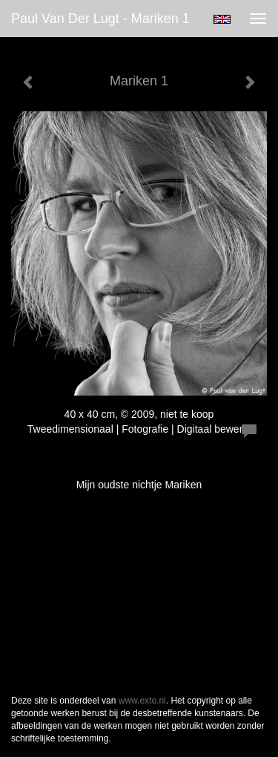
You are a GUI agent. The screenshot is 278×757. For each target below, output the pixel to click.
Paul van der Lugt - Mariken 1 (100, 18)
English (222, 19)
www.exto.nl (142, 700)
